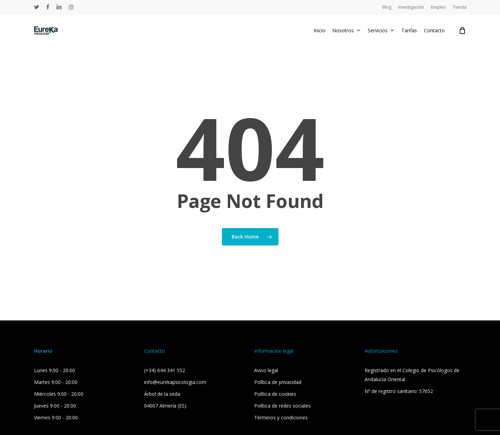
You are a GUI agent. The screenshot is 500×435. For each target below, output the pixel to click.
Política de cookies (275, 394)
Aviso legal (266, 370)
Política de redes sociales (282, 405)
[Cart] (462, 30)
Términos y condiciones (281, 417)
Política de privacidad (277, 382)
